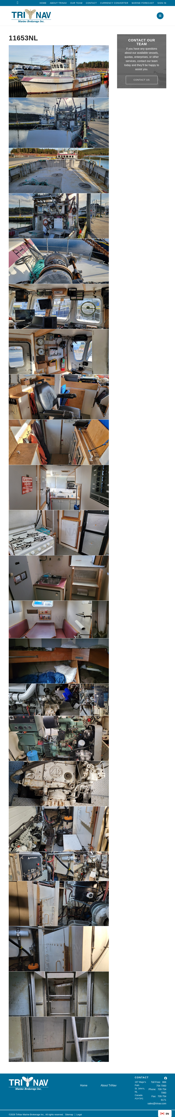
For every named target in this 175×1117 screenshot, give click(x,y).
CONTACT (142, 1077)
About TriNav (58, 3)
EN (165, 1113)
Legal (79, 1112)
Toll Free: (152, 1082)
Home (43, 3)
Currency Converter (114, 3)
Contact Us (141, 80)
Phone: (153, 1088)
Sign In (161, 3)
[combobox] (165, 1113)
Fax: (155, 1095)
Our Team (76, 3)
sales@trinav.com (157, 1101)
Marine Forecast (143, 3)
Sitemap (69, 1112)
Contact (91, 3)
